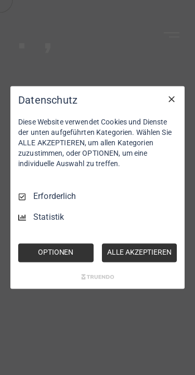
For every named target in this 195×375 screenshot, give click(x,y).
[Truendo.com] (98, 277)
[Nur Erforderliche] (172, 99)
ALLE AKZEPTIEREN (139, 252)
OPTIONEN (55, 252)
